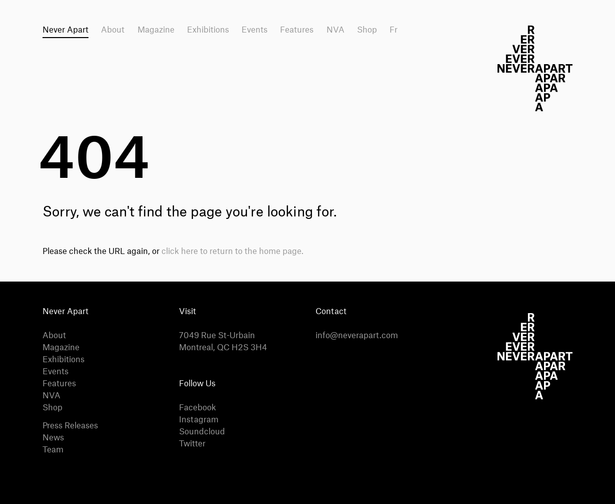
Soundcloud (202, 432)
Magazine (156, 30)
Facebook (197, 408)
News (53, 438)
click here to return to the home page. (233, 251)
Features (297, 30)
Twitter (192, 444)
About (112, 30)
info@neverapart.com (357, 336)
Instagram (198, 420)
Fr (394, 30)
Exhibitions (208, 30)
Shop (367, 30)
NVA (335, 30)
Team (53, 450)
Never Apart (65, 30)
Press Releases (70, 426)
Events (255, 30)
